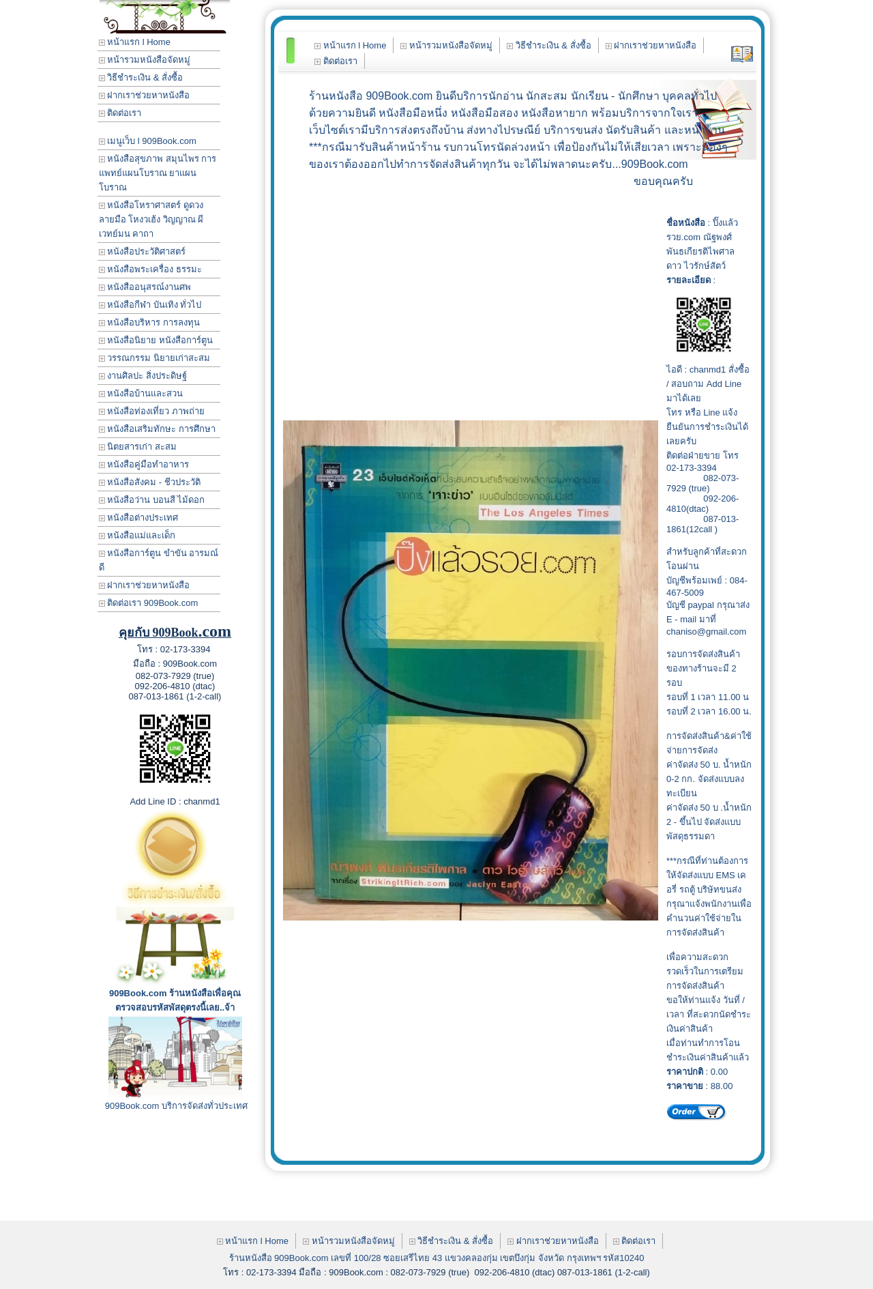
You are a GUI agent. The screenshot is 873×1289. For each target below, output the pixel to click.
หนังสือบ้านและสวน (141, 393)
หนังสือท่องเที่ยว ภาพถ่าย (152, 411)
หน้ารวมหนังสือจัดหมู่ (145, 60)
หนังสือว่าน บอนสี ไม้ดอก (152, 500)
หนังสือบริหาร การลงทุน (149, 322)
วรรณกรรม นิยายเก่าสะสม (154, 358)
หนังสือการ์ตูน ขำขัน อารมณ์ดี (159, 560)
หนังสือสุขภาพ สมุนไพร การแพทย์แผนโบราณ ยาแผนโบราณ (158, 173)
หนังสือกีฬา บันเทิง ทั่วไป (150, 305)
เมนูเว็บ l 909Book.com (147, 141)
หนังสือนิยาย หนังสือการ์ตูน (156, 340)
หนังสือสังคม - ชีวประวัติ (150, 482)
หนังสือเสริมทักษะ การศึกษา (157, 429)
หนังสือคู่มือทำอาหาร (144, 464)
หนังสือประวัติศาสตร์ (142, 251)
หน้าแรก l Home (135, 42)
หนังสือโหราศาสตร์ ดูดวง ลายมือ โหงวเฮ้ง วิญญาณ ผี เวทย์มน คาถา (151, 219)
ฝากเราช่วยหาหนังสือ (144, 95)
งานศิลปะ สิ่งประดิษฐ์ (143, 376)
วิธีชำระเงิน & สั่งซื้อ (141, 77)
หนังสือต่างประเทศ (139, 517)
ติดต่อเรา (120, 113)
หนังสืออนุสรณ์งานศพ (145, 287)
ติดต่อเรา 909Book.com (148, 603)
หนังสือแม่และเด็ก (137, 535)
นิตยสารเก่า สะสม (138, 446)
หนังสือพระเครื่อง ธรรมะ (150, 269)
